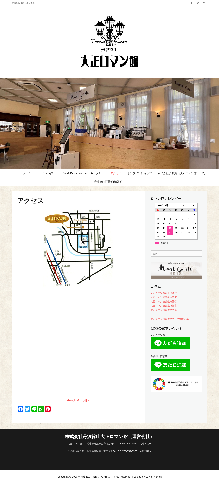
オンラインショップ (139, 173)
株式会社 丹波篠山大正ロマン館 (177, 173)
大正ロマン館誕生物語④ (164, 305)
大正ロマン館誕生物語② (164, 297)
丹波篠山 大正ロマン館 (94, 476)
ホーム (27, 173)
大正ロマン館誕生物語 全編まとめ (170, 318)
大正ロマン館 (45, 173)
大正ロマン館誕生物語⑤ (164, 309)
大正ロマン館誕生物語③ (164, 301)
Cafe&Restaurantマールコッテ (81, 173)
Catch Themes (153, 476)
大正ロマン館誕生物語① (164, 293)
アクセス (115, 173)
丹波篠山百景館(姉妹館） (109, 182)
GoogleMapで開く (78, 400)
